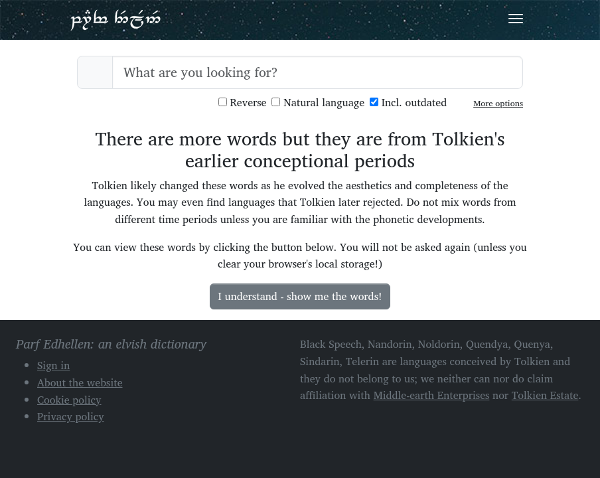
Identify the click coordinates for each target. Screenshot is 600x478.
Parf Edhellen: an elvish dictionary (115, 19)
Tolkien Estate (545, 395)
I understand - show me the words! (300, 296)
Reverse (242, 102)
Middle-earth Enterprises (432, 395)
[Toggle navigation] (515, 18)
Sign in (53, 365)
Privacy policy (70, 416)
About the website (80, 382)
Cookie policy (69, 399)
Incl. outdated (408, 102)
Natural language (317, 102)
